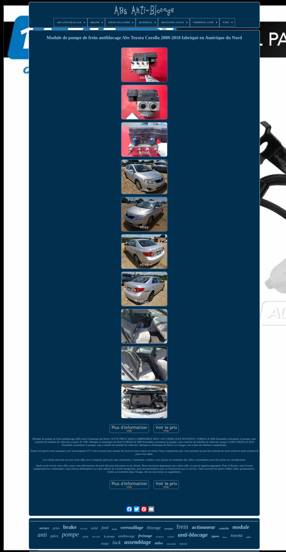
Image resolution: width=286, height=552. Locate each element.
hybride (183, 544)
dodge (105, 543)
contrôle (224, 528)
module (241, 527)
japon (215, 536)
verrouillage (132, 527)
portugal (169, 528)
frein (182, 526)
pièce (54, 536)
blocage (154, 527)
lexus (225, 537)
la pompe (109, 536)
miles (159, 543)
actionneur (203, 527)
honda (114, 529)
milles (248, 537)
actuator (160, 536)
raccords (171, 543)
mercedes (96, 536)
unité (94, 528)
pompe (70, 534)
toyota (236, 535)
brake (70, 527)
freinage (145, 535)
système (170, 536)
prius (56, 528)
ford (105, 527)
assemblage (137, 542)
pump (85, 536)
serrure (44, 528)
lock (117, 542)
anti (42, 534)
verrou (83, 528)
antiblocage (126, 536)
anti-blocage (193, 534)
